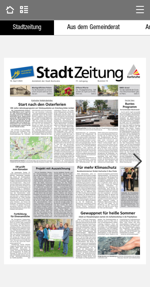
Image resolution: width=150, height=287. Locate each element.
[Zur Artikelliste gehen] (24, 10)
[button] (140, 10)
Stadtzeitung (27, 28)
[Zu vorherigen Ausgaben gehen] (10, 10)
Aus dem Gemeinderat (93, 28)
